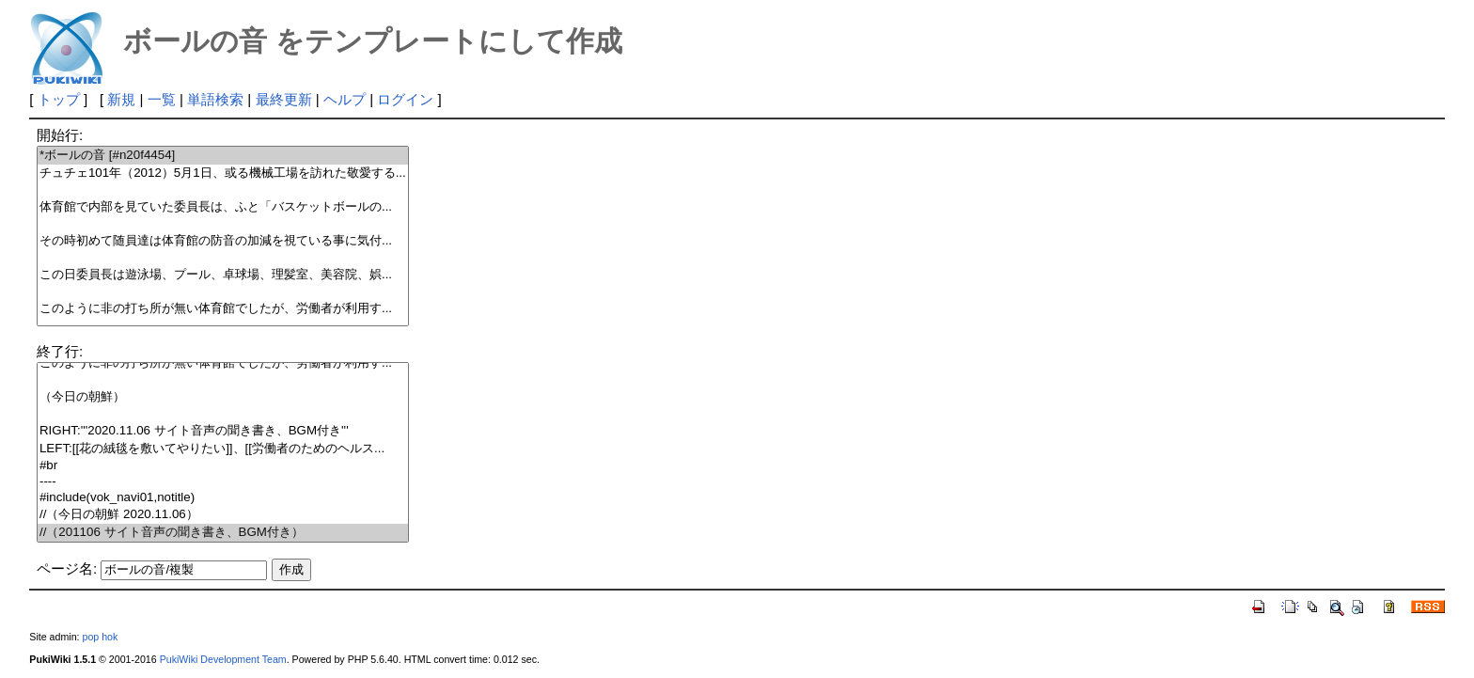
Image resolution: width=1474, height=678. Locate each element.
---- (223, 482)
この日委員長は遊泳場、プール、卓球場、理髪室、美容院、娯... (223, 275)
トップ (59, 99)
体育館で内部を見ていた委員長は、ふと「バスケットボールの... (223, 207)
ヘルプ (344, 99)
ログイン (405, 99)
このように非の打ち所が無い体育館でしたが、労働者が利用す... (223, 309)
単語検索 (215, 99)
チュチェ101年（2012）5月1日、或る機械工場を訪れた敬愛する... (223, 173)
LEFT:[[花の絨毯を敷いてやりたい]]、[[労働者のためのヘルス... (223, 449)
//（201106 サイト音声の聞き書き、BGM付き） (223, 533)
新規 (121, 99)
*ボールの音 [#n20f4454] (223, 156)
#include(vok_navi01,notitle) (223, 498)
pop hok (100, 636)
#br (223, 466)
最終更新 (284, 99)
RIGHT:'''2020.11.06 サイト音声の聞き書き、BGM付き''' (223, 431)
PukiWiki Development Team (223, 659)
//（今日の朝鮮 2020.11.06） (223, 515)
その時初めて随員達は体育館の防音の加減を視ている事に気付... (223, 241)
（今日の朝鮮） (223, 397)
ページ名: (67, 568)
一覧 (162, 99)
